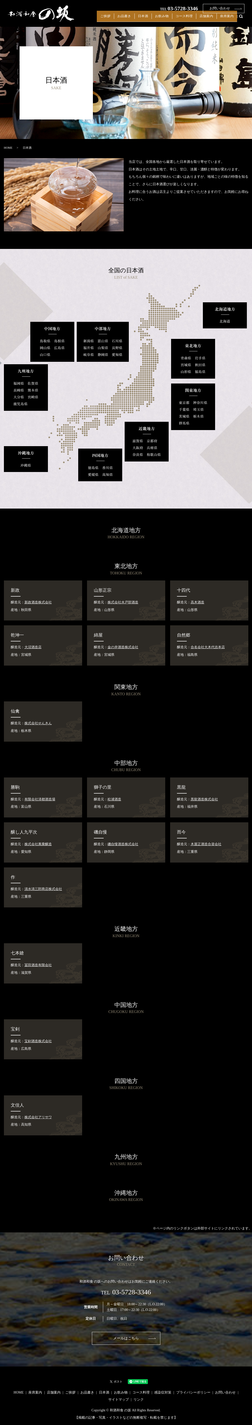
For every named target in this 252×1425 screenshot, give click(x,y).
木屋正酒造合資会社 (206, 844)
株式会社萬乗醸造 (38, 844)
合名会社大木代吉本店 (208, 647)
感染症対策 (162, 1392)
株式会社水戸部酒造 (123, 602)
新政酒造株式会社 (38, 602)
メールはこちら (126, 1338)
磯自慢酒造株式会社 (123, 844)
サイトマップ (118, 1399)
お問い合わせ (219, 8)
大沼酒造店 (33, 647)
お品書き (143, 19)
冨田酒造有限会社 (38, 965)
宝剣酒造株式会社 (38, 1041)
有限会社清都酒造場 (39, 799)
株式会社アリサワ (38, 1117)
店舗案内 (211, 19)
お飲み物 (174, 19)
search (240, 19)
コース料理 (192, 19)
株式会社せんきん (38, 723)
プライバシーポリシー (193, 1392)
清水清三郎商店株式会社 (43, 889)
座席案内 (228, 19)
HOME (8, 147)
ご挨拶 (127, 19)
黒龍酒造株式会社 (204, 799)
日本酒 (158, 19)
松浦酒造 (114, 799)
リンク (138, 1399)
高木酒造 (197, 602)
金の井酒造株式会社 (123, 647)
